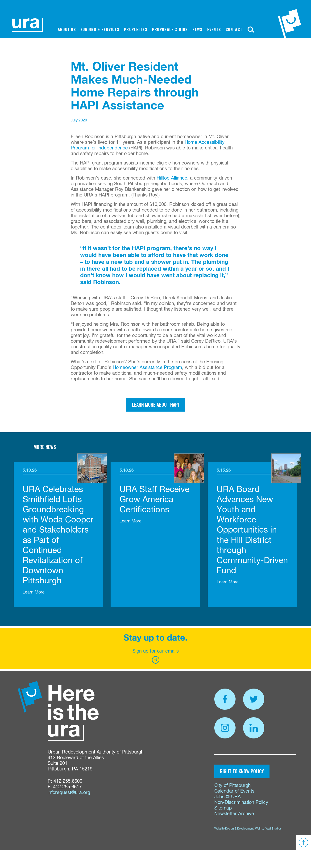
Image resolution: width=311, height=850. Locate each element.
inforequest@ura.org (69, 792)
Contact (234, 29)
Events (214, 29)
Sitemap (223, 808)
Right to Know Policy (242, 771)
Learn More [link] (34, 592)
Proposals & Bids (170, 29)
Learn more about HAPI (155, 404)
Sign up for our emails (156, 656)
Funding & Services (100, 29)
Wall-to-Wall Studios (268, 828)
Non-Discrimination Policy (241, 802)
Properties (135, 29)
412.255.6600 (68, 781)
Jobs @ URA (227, 796)
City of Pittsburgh (232, 785)
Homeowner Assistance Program (147, 367)
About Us (67, 29)
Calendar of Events (234, 791)
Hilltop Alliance (172, 178)
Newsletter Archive (234, 813)
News (197, 29)
